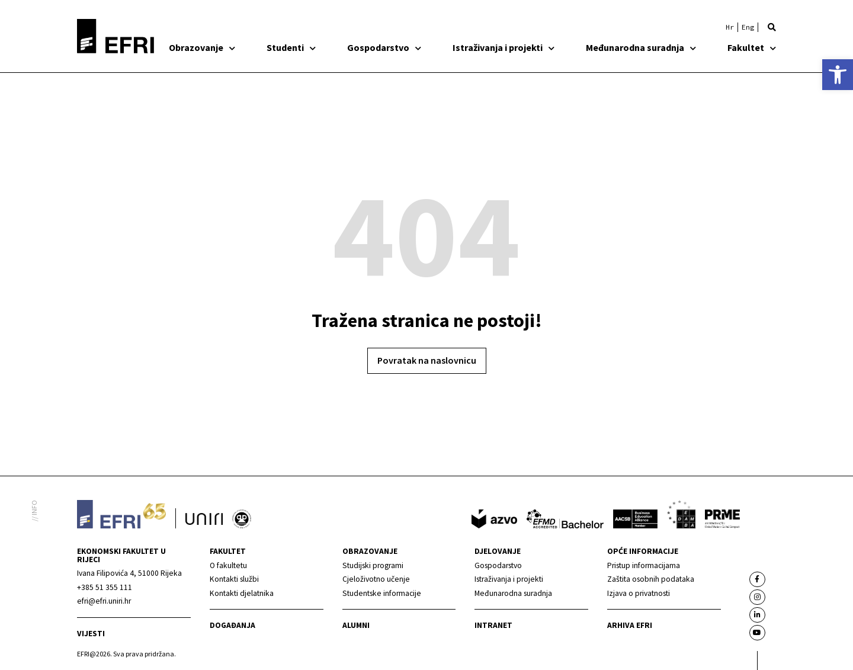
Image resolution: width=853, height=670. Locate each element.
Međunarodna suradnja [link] (641, 47)
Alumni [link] (356, 625)
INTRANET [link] (493, 625)
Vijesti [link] (91, 634)
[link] (837, 74)
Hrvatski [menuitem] (730, 27)
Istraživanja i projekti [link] (503, 47)
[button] (772, 27)
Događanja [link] (232, 625)
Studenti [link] (291, 47)
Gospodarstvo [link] (384, 47)
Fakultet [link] (751, 47)
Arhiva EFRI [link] (629, 625)
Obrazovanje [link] (202, 47)
